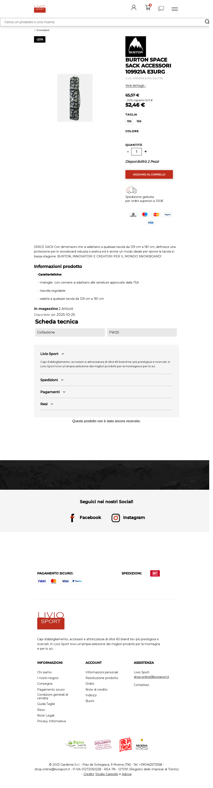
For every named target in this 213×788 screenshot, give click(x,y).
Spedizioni (49, 380)
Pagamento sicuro (50, 689)
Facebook (84, 518)
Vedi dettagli (135, 85)
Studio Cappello (106, 774)
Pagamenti (50, 392)
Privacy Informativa (51, 721)
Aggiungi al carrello (149, 174)
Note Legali (45, 715)
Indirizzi (91, 695)
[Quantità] (136, 151)
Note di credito (96, 689)
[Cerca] (106, 22)
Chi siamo (44, 672)
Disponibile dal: (45, 315)
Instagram (128, 518)
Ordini (89, 684)
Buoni (89, 701)
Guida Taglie (46, 704)
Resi (43, 404)
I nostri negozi (47, 678)
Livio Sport (49, 354)
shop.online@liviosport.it (151, 677)
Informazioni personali (101, 672)
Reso (41, 710)
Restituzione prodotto (101, 678)
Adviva (126, 774)
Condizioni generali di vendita (52, 696)
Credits (89, 774)
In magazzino (46, 309)
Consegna (44, 684)
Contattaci (141, 685)
